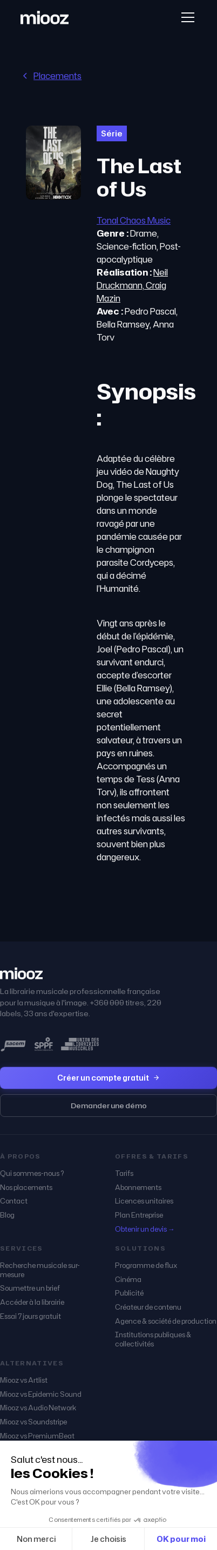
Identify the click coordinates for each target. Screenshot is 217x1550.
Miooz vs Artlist (24, 1380)
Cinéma (128, 1279)
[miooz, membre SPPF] (44, 1044)
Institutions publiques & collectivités (153, 1339)
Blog (7, 1215)
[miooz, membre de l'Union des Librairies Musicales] (80, 1044)
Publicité (129, 1293)
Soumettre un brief (30, 1288)
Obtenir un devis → (145, 1229)
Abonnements (138, 1187)
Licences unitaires (144, 1201)
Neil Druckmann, (132, 278)
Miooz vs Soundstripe (33, 1422)
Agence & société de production (165, 1321)
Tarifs (124, 1173)
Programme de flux (146, 1265)
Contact (14, 1201)
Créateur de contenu (148, 1307)
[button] (185, 17)
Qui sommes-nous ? (32, 1173)
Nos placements (26, 1187)
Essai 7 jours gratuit (30, 1316)
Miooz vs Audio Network (38, 1407)
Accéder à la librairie (32, 1302)
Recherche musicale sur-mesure (40, 1270)
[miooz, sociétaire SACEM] (13, 1044)
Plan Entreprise (139, 1215)
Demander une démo (109, 1105)
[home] (45, 17)
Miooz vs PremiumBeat (37, 1436)
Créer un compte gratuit (108, 1077)
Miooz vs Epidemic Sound (41, 1394)
